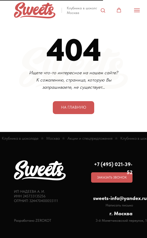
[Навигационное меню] (137, 10)
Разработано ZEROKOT (32, 220)
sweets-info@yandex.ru (120, 198)
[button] (102, 10)
